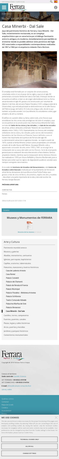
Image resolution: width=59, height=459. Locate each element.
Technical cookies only (29, 439)
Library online (7, 389)
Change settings (29, 453)
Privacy (4, 413)
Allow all (30, 446)
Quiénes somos (8, 399)
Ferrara (6, 14)
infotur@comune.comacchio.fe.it (19, 386)
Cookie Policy (28, 433)
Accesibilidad (6, 410)
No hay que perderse (14, 18)
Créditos (5, 408)
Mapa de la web (7, 405)
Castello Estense (19, 376)
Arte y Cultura (12, 241)
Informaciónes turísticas (13, 2)
